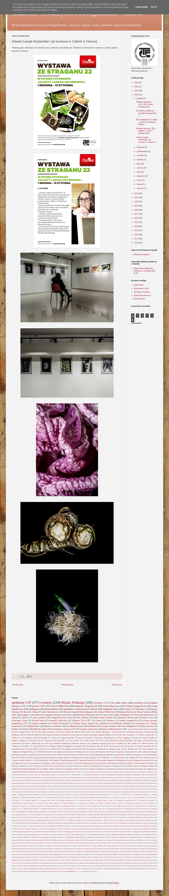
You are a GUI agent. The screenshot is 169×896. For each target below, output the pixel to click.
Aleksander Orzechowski (127, 718)
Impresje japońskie (28, 755)
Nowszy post (17, 685)
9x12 (146, 809)
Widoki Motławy (129, 789)
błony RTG (102, 792)
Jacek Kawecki (90, 780)
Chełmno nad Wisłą (105, 752)
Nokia (32, 843)
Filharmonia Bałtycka (109, 777)
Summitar (107, 766)
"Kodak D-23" (132, 749)
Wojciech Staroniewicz (47, 857)
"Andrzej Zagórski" (90, 758)
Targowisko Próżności (147, 851)
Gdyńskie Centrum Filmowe (100, 823)
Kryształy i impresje (132, 831)
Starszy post (117, 685)
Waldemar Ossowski (103, 854)
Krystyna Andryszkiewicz (105, 738)
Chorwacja (38, 817)
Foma (24, 763)
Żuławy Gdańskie (39, 723)
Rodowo (143, 709)
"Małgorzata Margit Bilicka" (126, 800)
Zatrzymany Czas (149, 857)
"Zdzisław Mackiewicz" (49, 809)
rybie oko (17, 868)
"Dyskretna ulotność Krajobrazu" (32, 797)
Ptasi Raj (44, 849)
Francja (113, 820)
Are (26, 814)
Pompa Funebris (64, 786)
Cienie (47, 817)
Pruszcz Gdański (30, 743)
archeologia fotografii (97, 735)
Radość (58, 849)
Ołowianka (26, 786)
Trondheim (66, 854)
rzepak (148, 769)
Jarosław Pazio (62, 755)
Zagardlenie (136, 857)
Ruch (135, 849)
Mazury (152, 763)
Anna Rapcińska (17, 814)
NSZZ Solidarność (88, 840)
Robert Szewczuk (103, 849)
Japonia (113, 780)
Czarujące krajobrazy (76, 817)
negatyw (56, 794)
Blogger (115, 883)
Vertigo (86, 854)
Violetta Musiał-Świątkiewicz (111, 789)
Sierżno (25, 729)
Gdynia (53, 738)
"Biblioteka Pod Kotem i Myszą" (125, 772)
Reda (80, 849)
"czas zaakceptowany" (67, 809)
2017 (136, 214)
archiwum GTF (35, 740)
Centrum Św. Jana (26, 817)
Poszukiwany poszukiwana (148, 846)
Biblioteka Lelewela (124, 760)
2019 (136, 206)
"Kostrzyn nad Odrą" (47, 800)
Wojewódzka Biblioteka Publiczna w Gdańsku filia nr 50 (144, 270)
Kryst (102, 831)
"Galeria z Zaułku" (79, 797)
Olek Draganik (89, 843)
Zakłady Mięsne (48, 769)
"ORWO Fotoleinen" (69, 803)
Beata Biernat (139, 299)
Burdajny (122, 814)
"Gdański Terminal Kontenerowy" (99, 797)
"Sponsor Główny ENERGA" (23, 760)
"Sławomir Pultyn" (36, 806)
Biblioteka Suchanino (86, 715)
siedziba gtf (101, 749)
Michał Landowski (144, 746)
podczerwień (117, 866)
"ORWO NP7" (134, 758)
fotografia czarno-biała (30, 715)
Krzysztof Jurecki (17, 834)
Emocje (55, 820)
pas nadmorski (98, 866)
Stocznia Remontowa (91, 851)
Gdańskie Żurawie (82, 823)
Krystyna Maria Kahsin (114, 831)
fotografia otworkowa (54, 715)
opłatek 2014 (86, 866)
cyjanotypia (140, 723)
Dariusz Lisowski (127, 817)
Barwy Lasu (148, 718)
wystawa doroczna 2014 (141, 868)
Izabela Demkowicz (144, 826)
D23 (111, 817)
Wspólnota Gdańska (60, 743)
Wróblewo (23, 758)
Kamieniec (137, 780)
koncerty (137, 863)
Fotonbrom (92, 726)
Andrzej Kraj (81, 752)
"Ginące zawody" (119, 797)
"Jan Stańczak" (152, 797)
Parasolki (35, 786)
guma (38, 758)
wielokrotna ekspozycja (99, 743)
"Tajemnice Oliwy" (69, 806)
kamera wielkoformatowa (112, 729)
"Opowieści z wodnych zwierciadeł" (91, 803)
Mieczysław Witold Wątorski (106, 837)
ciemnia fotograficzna (136, 706)
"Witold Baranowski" (45, 752)
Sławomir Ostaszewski (27, 789)
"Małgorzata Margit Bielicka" (23, 752)
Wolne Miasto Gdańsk (103, 718)
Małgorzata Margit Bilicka (76, 837)
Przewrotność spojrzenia (31, 849)
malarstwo (55, 866)
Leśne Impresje (92, 834)
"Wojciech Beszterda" (123, 806)
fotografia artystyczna (88, 729)
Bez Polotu (47, 814)
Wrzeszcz (111, 720)
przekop (133, 866)
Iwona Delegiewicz (129, 726)
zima (153, 868)
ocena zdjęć (70, 866)
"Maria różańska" (148, 749)
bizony (137, 860)
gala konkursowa (71, 863)
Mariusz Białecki (23, 837)
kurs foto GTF (113, 735)
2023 (136, 95)
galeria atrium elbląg (86, 863)
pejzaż (108, 866)
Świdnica (92, 794)
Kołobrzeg (67, 831)
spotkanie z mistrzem (74, 709)
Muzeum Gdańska (18, 766)
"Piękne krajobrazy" (91, 774)
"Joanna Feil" (33, 774)
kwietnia (140, 176)
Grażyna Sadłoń (135, 823)
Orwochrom (101, 843)
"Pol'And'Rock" (150, 803)
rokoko (155, 866)
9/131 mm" (138, 809)
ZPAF (84, 749)
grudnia (140, 98)
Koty (71, 783)
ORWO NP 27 (56, 749)
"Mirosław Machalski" (147, 800)
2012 (136, 234)
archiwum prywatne (76, 792)
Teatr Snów (23, 854)
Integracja (106, 826)
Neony (133, 840)
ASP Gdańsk (53, 760)
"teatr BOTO (81, 809)
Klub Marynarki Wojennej (148, 829)
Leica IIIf (96, 783)
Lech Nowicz (45, 834)
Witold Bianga (28, 792)
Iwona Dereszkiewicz (128, 826)
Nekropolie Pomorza (121, 840)
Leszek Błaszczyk (78, 834)
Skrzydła (25, 851)
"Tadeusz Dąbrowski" (53, 806)
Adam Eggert (32, 812)
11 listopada (109, 809)
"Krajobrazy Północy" (85, 800)
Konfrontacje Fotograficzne (23, 831)
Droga (14, 820)
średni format (102, 794)
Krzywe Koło (87, 755)
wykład (128, 868)
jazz (107, 863)
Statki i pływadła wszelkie (58, 851)
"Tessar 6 (81, 806)
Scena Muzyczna (111, 706)
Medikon (90, 837)
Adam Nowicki (38, 746)
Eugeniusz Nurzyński (74, 746)
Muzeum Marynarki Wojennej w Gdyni (67, 840)
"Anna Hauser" (107, 772)
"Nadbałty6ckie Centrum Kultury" (23, 803)
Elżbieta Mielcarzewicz (83, 732)
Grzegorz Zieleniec (109, 726)
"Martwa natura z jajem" (104, 800)
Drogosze (46, 777)
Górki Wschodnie (49, 826)
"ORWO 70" (16, 738)
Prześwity (61, 766)
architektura (104, 723)
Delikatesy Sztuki (31, 738)
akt (31, 758)
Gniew (70, 763)
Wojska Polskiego (73, 702)
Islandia (115, 826)
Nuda (48, 843)
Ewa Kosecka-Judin (93, 746)
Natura (109, 840)
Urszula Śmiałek (148, 738)
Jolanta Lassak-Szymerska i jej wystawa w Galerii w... (146, 139)
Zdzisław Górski (45, 860)
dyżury (14, 863)
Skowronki (15, 851)
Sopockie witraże (81, 766)
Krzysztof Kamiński (117, 763)
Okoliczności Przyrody (74, 843)
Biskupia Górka (75, 814)
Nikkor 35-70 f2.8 (144, 840)
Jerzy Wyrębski (151, 729)
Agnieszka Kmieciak (87, 760)
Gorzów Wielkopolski (120, 823)
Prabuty (15, 729)
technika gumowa (87, 868)
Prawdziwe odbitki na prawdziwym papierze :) (146, 113)
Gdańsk (93, 709)
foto (20, 863)
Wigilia (68, 749)
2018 (136, 210)
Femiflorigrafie (94, 777)
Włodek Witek (98, 857)
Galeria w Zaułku (46, 823)
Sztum (124, 851)
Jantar (16, 829)
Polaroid (124, 846)
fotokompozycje (46, 863)
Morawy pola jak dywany (136, 783)
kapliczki (101, 769)
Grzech (152, 823)
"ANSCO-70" (125, 794)
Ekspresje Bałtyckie (43, 820)
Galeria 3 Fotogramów (126, 777)
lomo (48, 794)
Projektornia (84, 786)
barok (60, 769)
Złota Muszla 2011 (74, 860)
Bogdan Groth (139, 774)
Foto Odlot (88, 820)
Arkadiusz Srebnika (142, 292)
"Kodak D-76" (63, 774)
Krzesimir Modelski (148, 831)
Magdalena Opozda (118, 834)
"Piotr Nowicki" (149, 758)
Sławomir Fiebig (30, 712)
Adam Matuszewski (68, 760)
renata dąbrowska (144, 866)
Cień (53, 817)
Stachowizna (96, 766)
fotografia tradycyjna (58, 720)
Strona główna (67, 685)
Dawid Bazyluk (65, 732)
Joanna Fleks (78, 829)
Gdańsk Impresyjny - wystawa (106, 732)
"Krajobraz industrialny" (66, 800)
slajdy (25, 868)
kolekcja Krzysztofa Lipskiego (121, 863)
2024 (136, 91)
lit (43, 794)
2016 (136, 218)
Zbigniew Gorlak (17, 860)
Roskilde (128, 849)
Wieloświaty (142, 789)
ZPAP (128, 857)
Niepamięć (151, 783)
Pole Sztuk (53, 786)
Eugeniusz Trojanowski (125, 752)
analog (14, 718)
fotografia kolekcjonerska (131, 792)
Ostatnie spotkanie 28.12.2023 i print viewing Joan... (144, 104)
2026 (136, 82)
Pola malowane (114, 846)
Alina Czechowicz (108, 812)
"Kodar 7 (17, 800)
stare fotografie (67, 794)
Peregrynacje (66, 846)
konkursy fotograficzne (86, 706)
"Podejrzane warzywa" (133, 803)
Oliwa (69, 715)
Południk (17, 849)
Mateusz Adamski (58, 837)
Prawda (75, 786)
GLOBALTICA (19, 823)
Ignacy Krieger (71, 826)
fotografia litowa (111, 709)
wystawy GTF (101, 702)
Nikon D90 (32, 749)
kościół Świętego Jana (19, 866)
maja (139, 172)
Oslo (116, 843)
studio (77, 794)
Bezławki (129, 774)
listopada (141, 147)
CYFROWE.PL (152, 774)
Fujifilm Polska (123, 820)
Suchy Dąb (104, 851)
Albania (82, 812)
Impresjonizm (78, 780)
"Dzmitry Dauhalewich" (147, 772)
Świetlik (43, 871)
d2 (110, 792)
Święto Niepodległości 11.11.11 (71, 871)
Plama (38, 766)
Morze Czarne (24, 840)
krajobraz (36, 794)
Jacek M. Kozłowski (45, 755)
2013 (136, 230)
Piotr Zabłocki (83, 718)
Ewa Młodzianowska (74, 726)
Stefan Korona (80, 735)
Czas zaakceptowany (92, 817)
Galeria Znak (142, 752)
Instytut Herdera (95, 826)
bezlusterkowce (88, 860)
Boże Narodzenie (102, 814)
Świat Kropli (34, 871)
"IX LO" (130, 797)
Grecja (145, 823)
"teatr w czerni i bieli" (95, 809)
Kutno (28, 834)
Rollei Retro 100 (117, 849)
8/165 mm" (119, 809)
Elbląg (16, 763)
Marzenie (35, 837)
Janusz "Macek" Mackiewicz (30, 829)
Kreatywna (79, 783)
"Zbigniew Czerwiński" (20, 746)
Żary (92, 871)
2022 (136, 193)
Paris (153, 843)
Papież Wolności (143, 843)
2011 (136, 239)
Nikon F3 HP (22, 843)
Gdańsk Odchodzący (121, 715)
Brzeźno (113, 814)
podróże (140, 769)
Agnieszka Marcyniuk (64, 752)
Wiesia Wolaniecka (151, 854)
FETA (63, 820)
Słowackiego (133, 851)
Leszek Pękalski (108, 783)
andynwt (85, 883)
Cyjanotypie (62, 817)
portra (126, 866)
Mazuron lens (120, 783)
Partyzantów (16, 846)
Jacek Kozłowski (128, 732)
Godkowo (58, 780)
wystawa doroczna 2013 (62, 772)
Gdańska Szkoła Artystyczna (54, 763)
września (140, 155)
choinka (152, 860)
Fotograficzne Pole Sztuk (61, 718)
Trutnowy (138, 755)
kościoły (152, 863)
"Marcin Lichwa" (147, 743)
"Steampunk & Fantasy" (20, 806)
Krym (95, 831)
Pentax (57, 846)
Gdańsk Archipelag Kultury (64, 823)
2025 (136, 87)
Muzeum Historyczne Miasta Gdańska (134, 712)
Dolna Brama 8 (150, 817)
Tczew (68, 789)
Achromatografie (19, 812)
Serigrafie (152, 849)
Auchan (92, 752)
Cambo (145, 814)
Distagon (139, 817)
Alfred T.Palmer (93, 812)
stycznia (140, 188)
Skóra (32, 851)
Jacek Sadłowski (60, 706)
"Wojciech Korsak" (139, 806)
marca (139, 180)
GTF (100, 740)
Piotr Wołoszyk (28, 735)
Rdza (115, 786)
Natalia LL (100, 840)
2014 (136, 226)
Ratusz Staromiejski (103, 786)
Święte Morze (53, 871)
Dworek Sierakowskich (60, 777)
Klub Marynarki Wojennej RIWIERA (119, 740)
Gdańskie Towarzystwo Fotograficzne (40, 780)
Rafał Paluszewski (69, 849)
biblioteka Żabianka (122, 723)
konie (28, 794)
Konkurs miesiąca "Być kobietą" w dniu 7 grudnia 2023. (145, 130)
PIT (134, 843)
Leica (67, 834)
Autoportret (119, 774)
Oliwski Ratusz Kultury (84, 723)
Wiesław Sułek (131, 766)
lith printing (47, 758)
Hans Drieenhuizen (83, 763)
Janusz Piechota (103, 780)
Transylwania (94, 789)
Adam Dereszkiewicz (142, 295)
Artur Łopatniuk (36, 814)
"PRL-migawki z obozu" (114, 803)
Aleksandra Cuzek (141, 288)
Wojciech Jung (70, 712)
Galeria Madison (32, 823)
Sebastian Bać (136, 786)
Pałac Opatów (39, 846)
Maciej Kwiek (104, 834)
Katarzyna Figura (149, 780)
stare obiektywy (51, 868)
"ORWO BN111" (76, 774)
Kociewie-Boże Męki (59, 783)
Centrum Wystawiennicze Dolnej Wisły (27, 777)
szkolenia (70, 868)
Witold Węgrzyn (41, 792)
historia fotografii (88, 769)
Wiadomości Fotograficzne (133, 854)
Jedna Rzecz (67, 829)
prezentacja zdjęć (61, 758)
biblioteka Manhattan (116, 860)
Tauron (14, 854)
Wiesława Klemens (147, 766)
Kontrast (38, 831)
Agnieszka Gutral (55, 812)
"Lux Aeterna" (74, 740)
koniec (144, 863)
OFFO (54, 843)
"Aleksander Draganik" (140, 794)
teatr (77, 868)
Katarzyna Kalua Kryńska (121, 829)
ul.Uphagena (111, 868)
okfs (78, 866)
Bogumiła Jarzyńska (142, 760)
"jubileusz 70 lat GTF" (81, 720)
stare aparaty (75, 758)
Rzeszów (143, 849)
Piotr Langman (20, 732)
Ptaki (70, 766)
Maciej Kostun (147, 726)
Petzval (75, 846)
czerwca (140, 168)
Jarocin (44, 829)
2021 (136, 197)
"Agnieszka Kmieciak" (91, 772)
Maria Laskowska (143, 740)
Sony (38, 851)
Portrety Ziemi (48, 766)
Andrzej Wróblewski (105, 712)
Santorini (119, 755)
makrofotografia (44, 866)
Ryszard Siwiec (124, 786)
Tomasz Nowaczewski (80, 789)
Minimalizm (123, 837)
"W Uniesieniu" (92, 806)
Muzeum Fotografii (142, 254)
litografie (111, 769)
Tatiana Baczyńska (56, 789)
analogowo (34, 709)
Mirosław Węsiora (136, 837)
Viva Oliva (45, 743)
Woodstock (73, 857)
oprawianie (130, 769)
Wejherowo (118, 766)
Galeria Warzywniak (60, 723)
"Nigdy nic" (42, 803)
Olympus (109, 755)
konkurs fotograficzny (128, 720)
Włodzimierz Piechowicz (114, 857)
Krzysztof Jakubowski (144, 715)
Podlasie (44, 786)
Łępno (84, 794)
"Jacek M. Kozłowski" (19, 774)
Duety (155, 760)
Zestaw (64, 792)
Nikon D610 (16, 786)
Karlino (108, 829)
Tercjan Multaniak (35, 854)
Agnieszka (43, 812)
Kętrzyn (35, 834)
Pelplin (49, 846)
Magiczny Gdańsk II (134, 834)
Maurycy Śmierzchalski (137, 763)
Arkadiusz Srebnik (55, 746)
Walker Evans (117, 854)
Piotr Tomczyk (86, 846)
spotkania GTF (21, 702)
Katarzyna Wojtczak (85, 738)
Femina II (78, 820)
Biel (65, 814)
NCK (30, 766)
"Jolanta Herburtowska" (48, 774)
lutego (139, 184)
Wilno (35, 857)
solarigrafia (33, 868)
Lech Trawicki (58, 834)
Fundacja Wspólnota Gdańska (141, 820)
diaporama (116, 792)
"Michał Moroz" (120, 758)
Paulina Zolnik (27, 846)
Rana (93, 786)
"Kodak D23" (106, 758)
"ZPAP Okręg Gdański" (30, 809)
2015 (136, 222)
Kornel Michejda (49, 831)
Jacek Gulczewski (111, 746)
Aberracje (154, 809)
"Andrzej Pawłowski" (135, 729)
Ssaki (45, 851)
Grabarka (68, 780)
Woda (76, 749)
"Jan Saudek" (140, 797)
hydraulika (99, 863)
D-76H (104, 817)
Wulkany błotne (85, 857)
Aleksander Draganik (105, 760)
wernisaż (138, 702)
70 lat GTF (33, 732)
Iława (155, 826)
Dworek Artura (38, 720)
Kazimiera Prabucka (18, 783)
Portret (135, 738)
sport (41, 868)
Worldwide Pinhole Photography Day (25, 769)
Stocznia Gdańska (75, 851)
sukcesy (61, 868)
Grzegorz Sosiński (35, 826)
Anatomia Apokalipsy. (124, 812)
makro (120, 769)
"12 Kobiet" (78, 772)
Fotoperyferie (35, 763)
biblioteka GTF (101, 860)
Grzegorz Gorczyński (19, 826)
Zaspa (57, 792)
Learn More (141, 7)
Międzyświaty (150, 837)
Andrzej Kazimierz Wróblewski (144, 812)
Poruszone (133, 846)
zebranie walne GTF (116, 749)
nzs (63, 866)
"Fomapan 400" (51, 797)
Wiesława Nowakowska (22, 857)
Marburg (147, 834)
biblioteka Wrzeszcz (79, 743)
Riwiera (40, 735)
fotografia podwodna (31, 863)
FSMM (70, 820)
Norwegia (40, 843)
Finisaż (44, 738)
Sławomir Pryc (42, 789)
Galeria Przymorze (143, 777)
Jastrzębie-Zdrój (55, 829)
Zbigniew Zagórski (19, 740)
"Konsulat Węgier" (30, 800)
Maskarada (45, 837)
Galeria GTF (130, 709)
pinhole (25, 718)
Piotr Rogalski (124, 738)
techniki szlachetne (28, 772)
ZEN (51, 792)
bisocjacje (128, 860)
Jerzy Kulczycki (127, 746)
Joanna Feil (75, 755)
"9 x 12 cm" (114, 794)
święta (86, 871)
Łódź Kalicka (22, 871)
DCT (117, 817)
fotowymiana (58, 863)
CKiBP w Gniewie (134, 814)
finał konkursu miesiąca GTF (63, 729)
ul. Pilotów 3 (100, 868)
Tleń (45, 854)
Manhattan (16, 735)
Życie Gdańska (117, 743)
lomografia (32, 866)
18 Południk (41, 760)
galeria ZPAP (147, 792)
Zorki (63, 860)
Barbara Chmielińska (52, 726)
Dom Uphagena (86, 712)
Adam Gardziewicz (48, 732)
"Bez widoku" (132, 743)
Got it (154, 7)
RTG (51, 849)
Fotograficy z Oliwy (101, 820)
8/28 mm (129, 809)
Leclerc (88, 783)
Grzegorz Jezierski (67, 738)
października (142, 151)
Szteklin (129, 755)
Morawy (14, 840)
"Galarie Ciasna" (64, 797)
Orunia (99, 720)
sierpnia (140, 159)
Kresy (88, 831)
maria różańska (39, 718)
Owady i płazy (125, 843)
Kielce (135, 829)
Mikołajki (99, 755)
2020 (136, 202)
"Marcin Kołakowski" (146, 735)
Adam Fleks (139, 285)
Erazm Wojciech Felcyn (78, 777)
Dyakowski (22, 820)
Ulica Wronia (77, 854)
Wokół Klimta (62, 857)
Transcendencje (55, 854)
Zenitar (56, 860)
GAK (155, 820)
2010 (136, 243)
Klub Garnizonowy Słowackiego (39, 783)
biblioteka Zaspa (90, 792)
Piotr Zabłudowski (100, 846)
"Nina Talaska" (54, 803)
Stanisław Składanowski (63, 735)
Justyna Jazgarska (125, 780)
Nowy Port (44, 749)
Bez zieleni (57, 814)
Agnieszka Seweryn (70, 812)
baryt (91, 749)
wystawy (46, 702)
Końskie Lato (78, 831)
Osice (110, 843)
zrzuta (14, 871)
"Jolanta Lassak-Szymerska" (54, 740)
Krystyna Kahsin (100, 763)
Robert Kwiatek (89, 849)
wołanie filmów (44, 772)
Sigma (146, 786)
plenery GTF (38, 706)
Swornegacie (115, 851)
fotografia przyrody (72, 769)
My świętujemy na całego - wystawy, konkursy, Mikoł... (146, 122)
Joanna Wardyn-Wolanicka (94, 829)
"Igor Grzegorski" (128, 735)
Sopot (48, 735)
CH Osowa (104, 715)
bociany (144, 860)
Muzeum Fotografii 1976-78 (41, 840)
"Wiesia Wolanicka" (106, 806)
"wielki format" (89, 740)
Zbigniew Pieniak (31, 860)
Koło (59, 831)
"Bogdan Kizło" (33, 726)
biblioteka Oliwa (40, 729)
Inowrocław (83, 826)
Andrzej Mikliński (107, 774)
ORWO (61, 843)
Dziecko (31, 820)
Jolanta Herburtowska (146, 732)
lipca (139, 164)
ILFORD (61, 826)
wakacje (120, 868)
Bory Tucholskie (88, 814)
